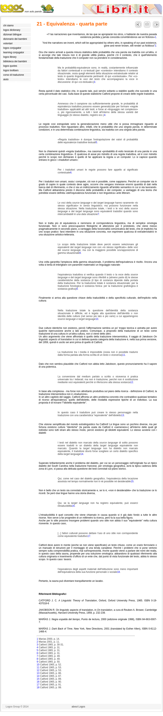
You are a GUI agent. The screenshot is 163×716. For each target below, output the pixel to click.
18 (118, 572)
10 (96, 319)
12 (131, 382)
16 (73, 505)
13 (122, 415)
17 (89, 536)
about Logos (78, 706)
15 (132, 481)
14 (81, 454)
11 (123, 355)
